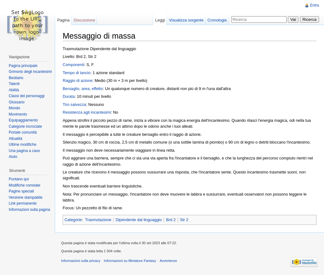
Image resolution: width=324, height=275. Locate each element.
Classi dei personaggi (27, 96)
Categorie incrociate (25, 126)
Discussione (84, 20)
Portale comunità (23, 132)
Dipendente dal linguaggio (139, 219)
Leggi (160, 20)
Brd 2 (171, 219)
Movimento (18, 114)
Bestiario (16, 78)
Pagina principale (23, 66)
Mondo (14, 108)
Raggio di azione (77, 80)
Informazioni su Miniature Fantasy (130, 261)
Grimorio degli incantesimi (30, 71)
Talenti (14, 84)
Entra (314, 5)
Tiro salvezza (74, 104)
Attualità (15, 138)
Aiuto (13, 156)
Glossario (17, 102)
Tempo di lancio (76, 72)
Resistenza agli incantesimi (87, 112)
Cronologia (217, 20)
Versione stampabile (25, 197)
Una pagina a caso (24, 151)
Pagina (63, 20)
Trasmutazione (98, 219)
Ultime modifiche (22, 144)
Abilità (14, 90)
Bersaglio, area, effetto (83, 88)
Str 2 (184, 219)
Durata (69, 96)
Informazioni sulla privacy (80, 261)
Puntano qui (19, 179)
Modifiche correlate (24, 185)
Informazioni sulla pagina (29, 209)
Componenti (73, 64)
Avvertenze (168, 261)
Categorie (73, 219)
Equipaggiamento (23, 120)
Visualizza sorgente (186, 20)
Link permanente (22, 203)
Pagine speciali (21, 191)
